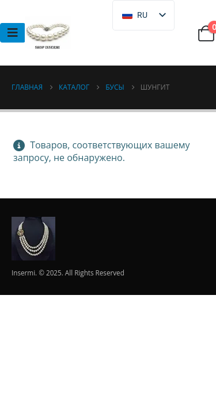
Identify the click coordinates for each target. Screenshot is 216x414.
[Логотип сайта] (48, 32)
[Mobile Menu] (12, 33)
